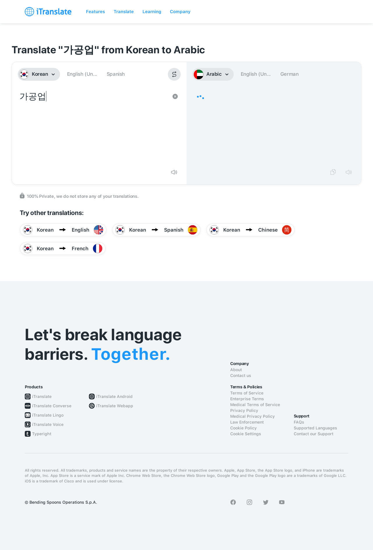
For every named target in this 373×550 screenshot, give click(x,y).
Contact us (240, 375)
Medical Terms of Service (255, 404)
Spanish (116, 74)
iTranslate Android (114, 396)
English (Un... (82, 74)
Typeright (41, 433)
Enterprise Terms (247, 398)
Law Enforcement (247, 422)
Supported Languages (315, 428)
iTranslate (42, 396)
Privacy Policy (244, 410)
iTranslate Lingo (48, 415)
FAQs (299, 422)
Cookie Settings (245, 433)
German (289, 74)
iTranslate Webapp (114, 405)
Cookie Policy (243, 428)
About (236, 369)
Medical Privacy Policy (252, 416)
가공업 (93, 127)
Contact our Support (313, 433)
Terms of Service (246, 393)
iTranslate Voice (48, 424)
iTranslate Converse (51, 405)
